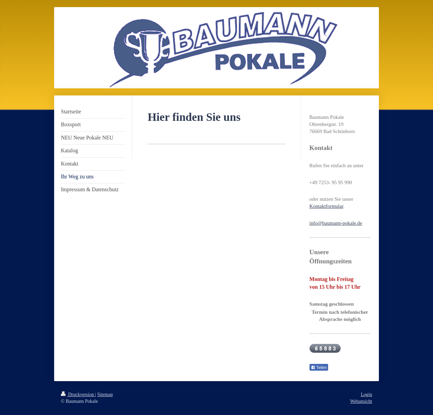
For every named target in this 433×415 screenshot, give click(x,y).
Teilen (319, 367)
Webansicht (361, 401)
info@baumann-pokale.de (336, 223)
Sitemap (105, 394)
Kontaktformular (326, 206)
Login (366, 394)
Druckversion (78, 394)
